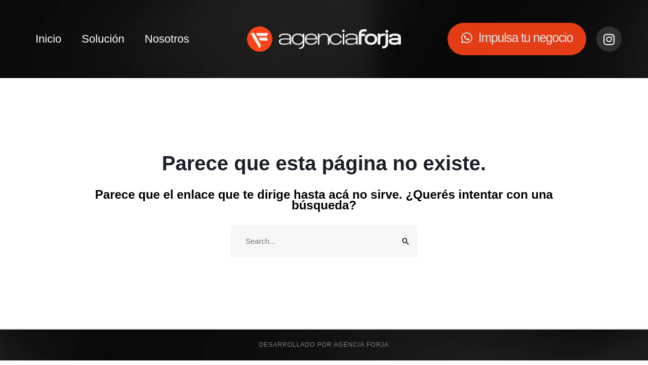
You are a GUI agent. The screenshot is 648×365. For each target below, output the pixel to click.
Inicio (48, 38)
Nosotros (167, 38)
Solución (103, 38)
